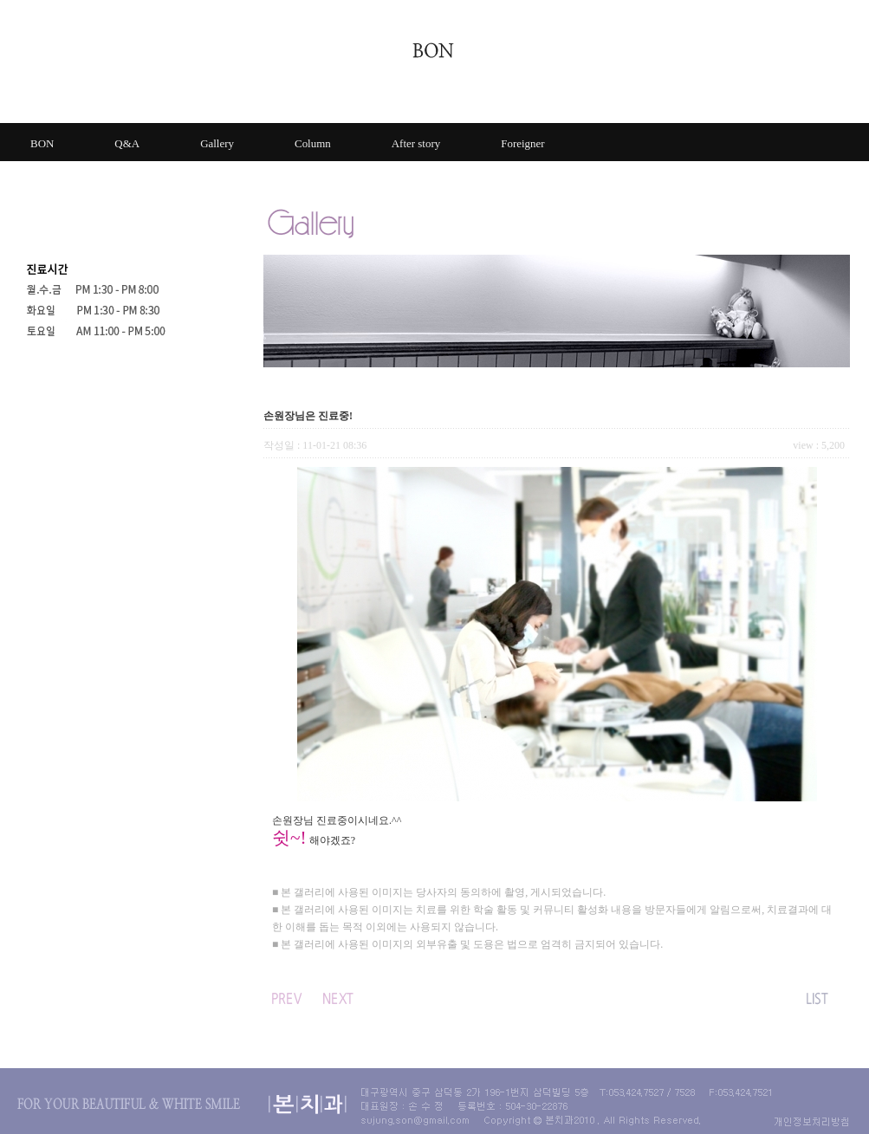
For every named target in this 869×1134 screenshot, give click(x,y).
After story (416, 143)
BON (42, 143)
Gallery (217, 143)
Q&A (126, 143)
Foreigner (522, 143)
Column (313, 143)
